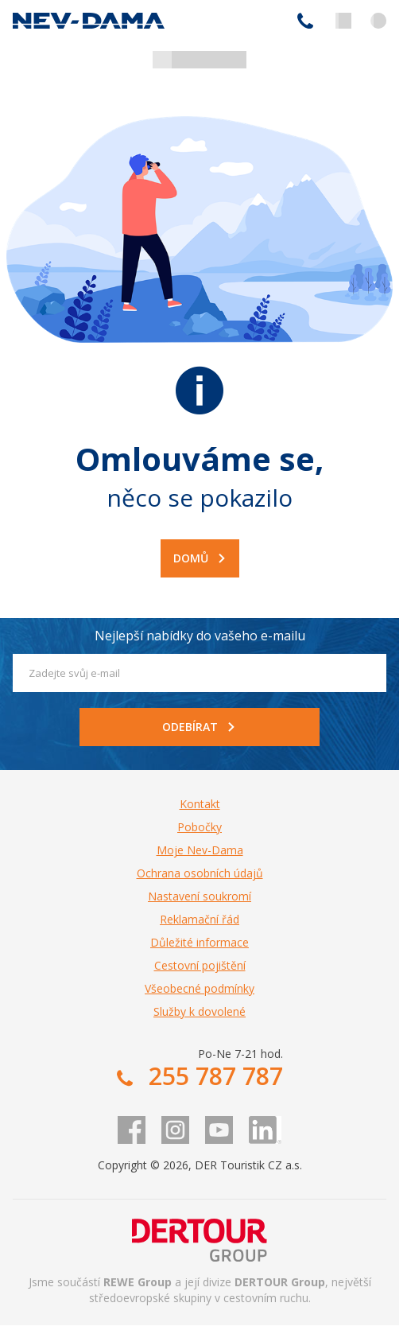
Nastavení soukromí (199, 896)
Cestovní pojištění (200, 965)
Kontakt (200, 803)
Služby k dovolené (199, 1011)
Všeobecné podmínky (199, 988)
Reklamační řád (199, 919)
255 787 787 (305, 21)
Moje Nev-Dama (200, 850)
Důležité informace (199, 942)
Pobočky (199, 826)
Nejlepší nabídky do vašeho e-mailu (200, 635)
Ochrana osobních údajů (200, 873)
